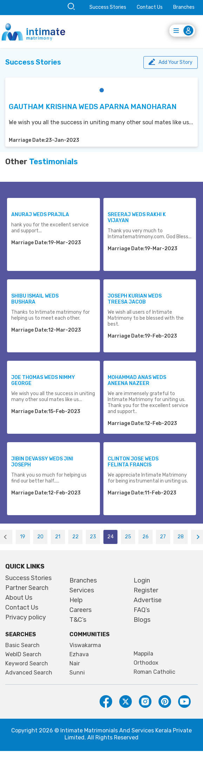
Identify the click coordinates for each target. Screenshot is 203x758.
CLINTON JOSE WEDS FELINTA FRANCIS (133, 462)
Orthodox (146, 663)
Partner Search (26, 588)
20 (40, 537)
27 (163, 537)
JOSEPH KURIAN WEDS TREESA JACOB (135, 299)
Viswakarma (85, 645)
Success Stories (107, 7)
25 (128, 537)
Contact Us (150, 7)
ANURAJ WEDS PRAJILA (40, 215)
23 (93, 537)
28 (180, 537)
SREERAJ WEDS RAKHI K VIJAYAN (137, 218)
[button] (102, 90)
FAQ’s (142, 610)
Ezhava (79, 654)
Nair (74, 663)
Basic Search (22, 645)
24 (110, 537)
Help (76, 600)
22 (75, 537)
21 (57, 537)
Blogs (142, 620)
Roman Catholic (154, 672)
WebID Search (23, 654)
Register (146, 590)
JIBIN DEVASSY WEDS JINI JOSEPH (42, 462)
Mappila (143, 654)
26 (145, 537)
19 (22, 537)
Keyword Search (26, 663)
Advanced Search (28, 673)
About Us (18, 597)
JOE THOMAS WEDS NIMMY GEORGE (43, 380)
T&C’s (77, 620)
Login (142, 580)
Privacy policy (25, 617)
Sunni (77, 673)
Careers (80, 610)
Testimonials (53, 161)
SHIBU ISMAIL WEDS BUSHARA (35, 299)
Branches (184, 7)
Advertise (148, 600)
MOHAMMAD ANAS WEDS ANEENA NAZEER (137, 380)
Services (81, 590)
